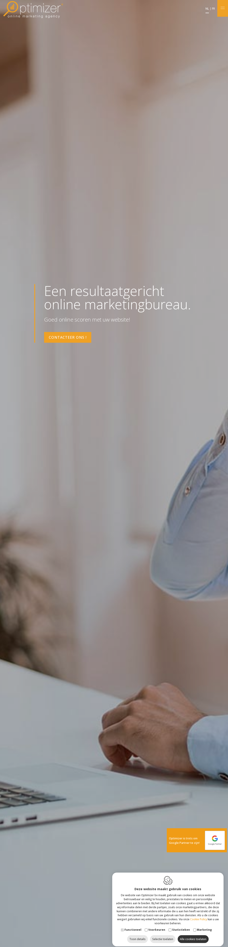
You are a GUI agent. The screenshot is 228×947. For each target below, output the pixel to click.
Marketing (204, 926)
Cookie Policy (198, 915)
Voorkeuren (156, 926)
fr (213, 8)
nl (207, 8)
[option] (114, 473)
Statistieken (181, 926)
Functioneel (132, 926)
